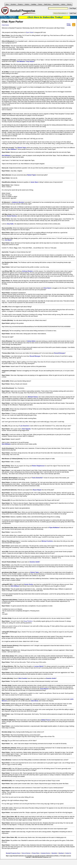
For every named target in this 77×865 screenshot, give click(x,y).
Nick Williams (12, 149)
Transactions (56, 4)
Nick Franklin (23, 678)
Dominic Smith (34, 562)
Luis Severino (24, 426)
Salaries (63, 4)
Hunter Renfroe (12, 216)
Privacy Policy (35, 853)
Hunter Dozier (28, 584)
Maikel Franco (46, 720)
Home (7, 4)
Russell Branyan (59, 353)
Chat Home (5, 25)
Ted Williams (21, 61)
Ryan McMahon (54, 527)
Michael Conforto (47, 541)
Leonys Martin (38, 666)
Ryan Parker (30, 32)
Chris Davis (47, 288)
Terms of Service (26, 853)
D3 (17, 131)
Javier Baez (34, 182)
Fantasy (40, 4)
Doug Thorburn (28, 621)
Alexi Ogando (26, 429)
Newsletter (13, 4)
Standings (33, 4)
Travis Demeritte (37, 477)
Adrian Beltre (31, 341)
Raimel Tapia (22, 147)
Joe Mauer (8, 240)
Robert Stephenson (38, 466)
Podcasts (69, 4)
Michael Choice (33, 397)
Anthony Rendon (27, 271)
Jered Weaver (44, 688)
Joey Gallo (10, 224)
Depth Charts (47, 4)
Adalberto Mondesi (18, 202)
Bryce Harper (37, 490)
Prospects (20, 4)
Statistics (27, 4)
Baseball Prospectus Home (13, 853)
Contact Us (68, 853)
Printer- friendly (69, 24)
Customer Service (45, 853)
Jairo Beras (34, 700)
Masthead (61, 853)
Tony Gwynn (30, 61)
